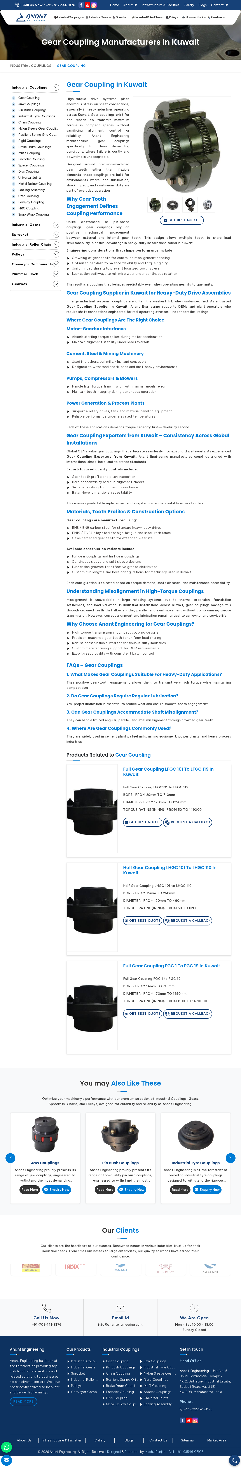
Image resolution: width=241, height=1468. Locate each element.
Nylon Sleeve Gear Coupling (35, 128)
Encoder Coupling (28, 159)
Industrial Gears (98, 17)
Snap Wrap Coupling (30, 214)
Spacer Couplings (28, 165)
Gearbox (216, 17)
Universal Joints (27, 178)
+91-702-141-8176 (60, 5)
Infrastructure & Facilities (160, 5)
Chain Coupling (26, 122)
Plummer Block (194, 17)
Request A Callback (188, 822)
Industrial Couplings (69, 17)
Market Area (216, 1440)
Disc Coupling (25, 171)
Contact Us (219, 5)
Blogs (202, 5)
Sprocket (121, 17)
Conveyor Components (32, 264)
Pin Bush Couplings (29, 110)
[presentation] (10, 1158)
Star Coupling (25, 196)
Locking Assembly (28, 190)
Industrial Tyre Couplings (33, 116)
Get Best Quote (182, 220)
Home (114, 5)
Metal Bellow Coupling (32, 184)
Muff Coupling (26, 153)
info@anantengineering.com (120, 1325)
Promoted (132, 1452)
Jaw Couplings (26, 104)
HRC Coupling (25, 208)
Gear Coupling (26, 98)
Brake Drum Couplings (31, 147)
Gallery (189, 5)
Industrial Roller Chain (148, 17)
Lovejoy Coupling (28, 202)
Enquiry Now (56, 1190)
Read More (29, 1190)
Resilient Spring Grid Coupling (35, 135)
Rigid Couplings (26, 141)
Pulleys (173, 17)
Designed (114, 1452)
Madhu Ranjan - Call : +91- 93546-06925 (174, 1452)
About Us (130, 5)
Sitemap (187, 1440)
